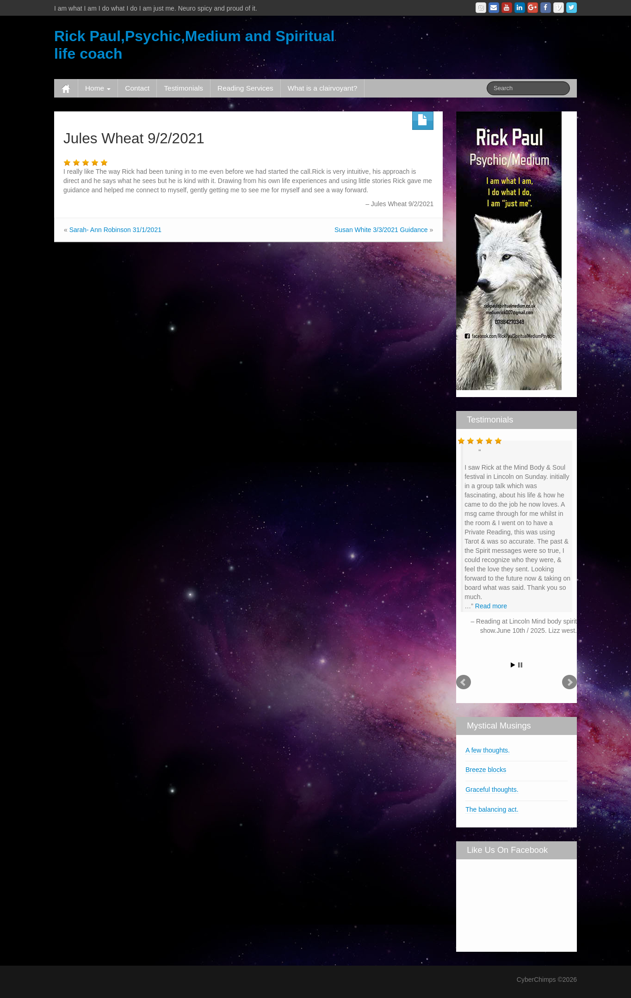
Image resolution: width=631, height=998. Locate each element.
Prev (463, 682)
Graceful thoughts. (491, 789)
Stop (520, 664)
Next (569, 682)
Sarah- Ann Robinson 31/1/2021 (115, 229)
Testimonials (183, 88)
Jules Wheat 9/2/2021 (133, 138)
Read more (491, 606)
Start (513, 664)
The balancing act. (491, 809)
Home (98, 88)
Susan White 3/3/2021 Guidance (381, 229)
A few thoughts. (487, 750)
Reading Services (245, 88)
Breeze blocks (485, 769)
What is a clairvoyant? (323, 88)
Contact (137, 88)
